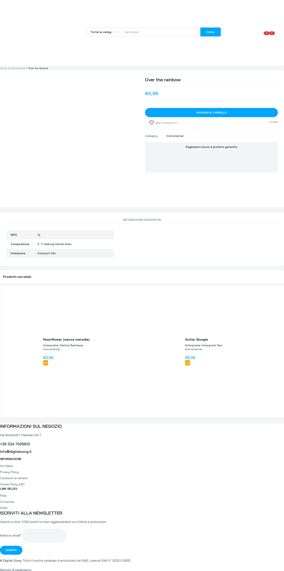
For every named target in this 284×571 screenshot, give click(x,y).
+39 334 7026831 (15, 416)
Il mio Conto (204, 55)
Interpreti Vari (47, 225)
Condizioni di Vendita (14, 450)
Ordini (4, 480)
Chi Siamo (81, 55)
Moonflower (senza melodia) (66, 312)
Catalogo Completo (142, 55)
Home (63, 55)
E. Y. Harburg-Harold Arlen (55, 216)
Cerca (210, 32)
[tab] (142, 193)
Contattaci (228, 55)
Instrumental (17, 68)
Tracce (114, 55)
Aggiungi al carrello (211, 112)
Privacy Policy (9, 444)
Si (39, 207)
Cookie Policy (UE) (12, 456)
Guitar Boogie (196, 312)
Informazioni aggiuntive (142, 192)
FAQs (99, 55)
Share (274, 122)
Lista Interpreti (176, 55)
